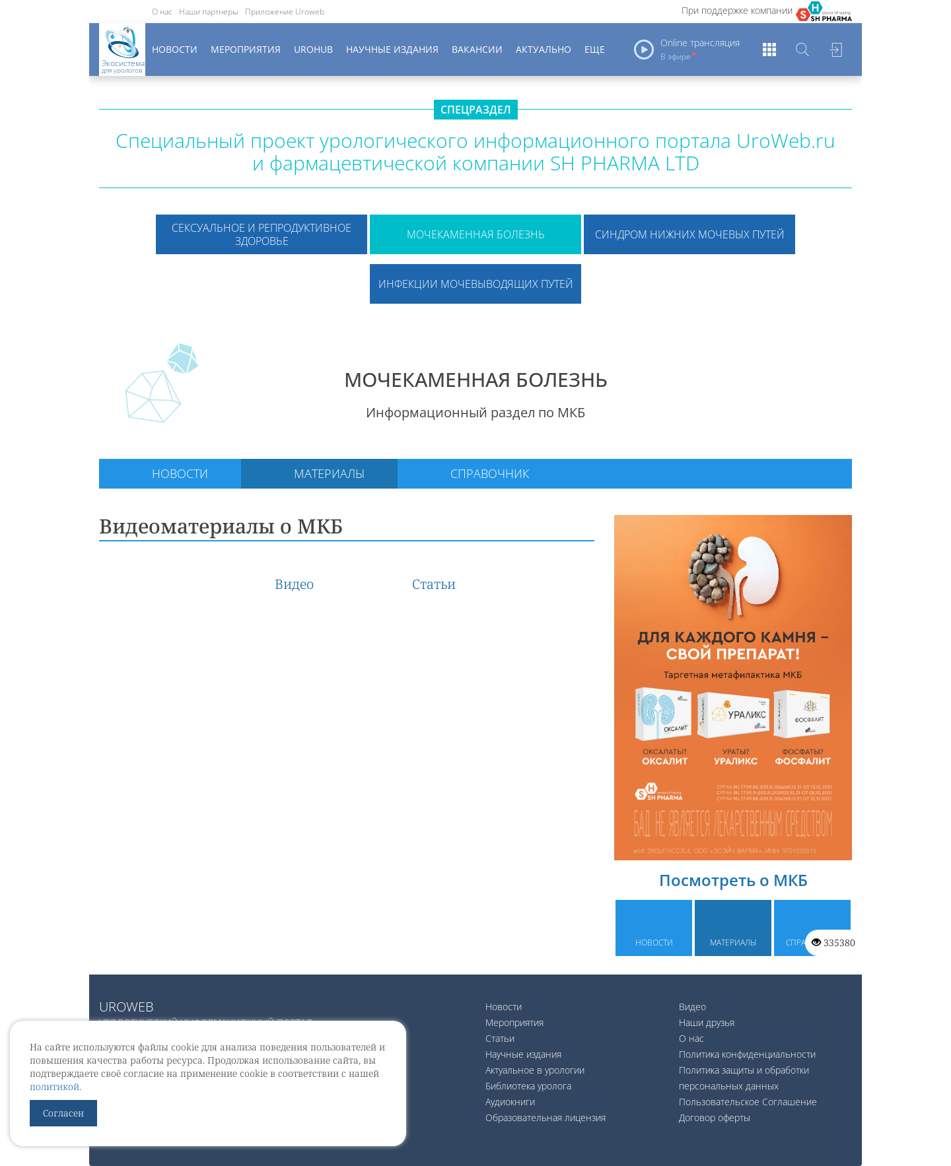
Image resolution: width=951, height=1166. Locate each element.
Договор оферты (714, 1117)
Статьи (434, 584)
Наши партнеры (208, 11)
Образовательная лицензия (545, 1117)
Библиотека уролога (528, 1086)
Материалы (329, 473)
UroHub (313, 49)
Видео (294, 584)
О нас (162, 11)
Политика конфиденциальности (747, 1054)
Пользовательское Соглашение (748, 1101)
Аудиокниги (510, 1101)
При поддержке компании (737, 10)
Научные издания (392, 49)
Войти (835, 49)
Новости (174, 49)
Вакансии (477, 49)
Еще (594, 49)
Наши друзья (706, 1022)
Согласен (63, 1113)
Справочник (489, 473)
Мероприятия (246, 49)
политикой (54, 1086)
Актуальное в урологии (534, 1070)
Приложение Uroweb (284, 11)
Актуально (543, 49)
